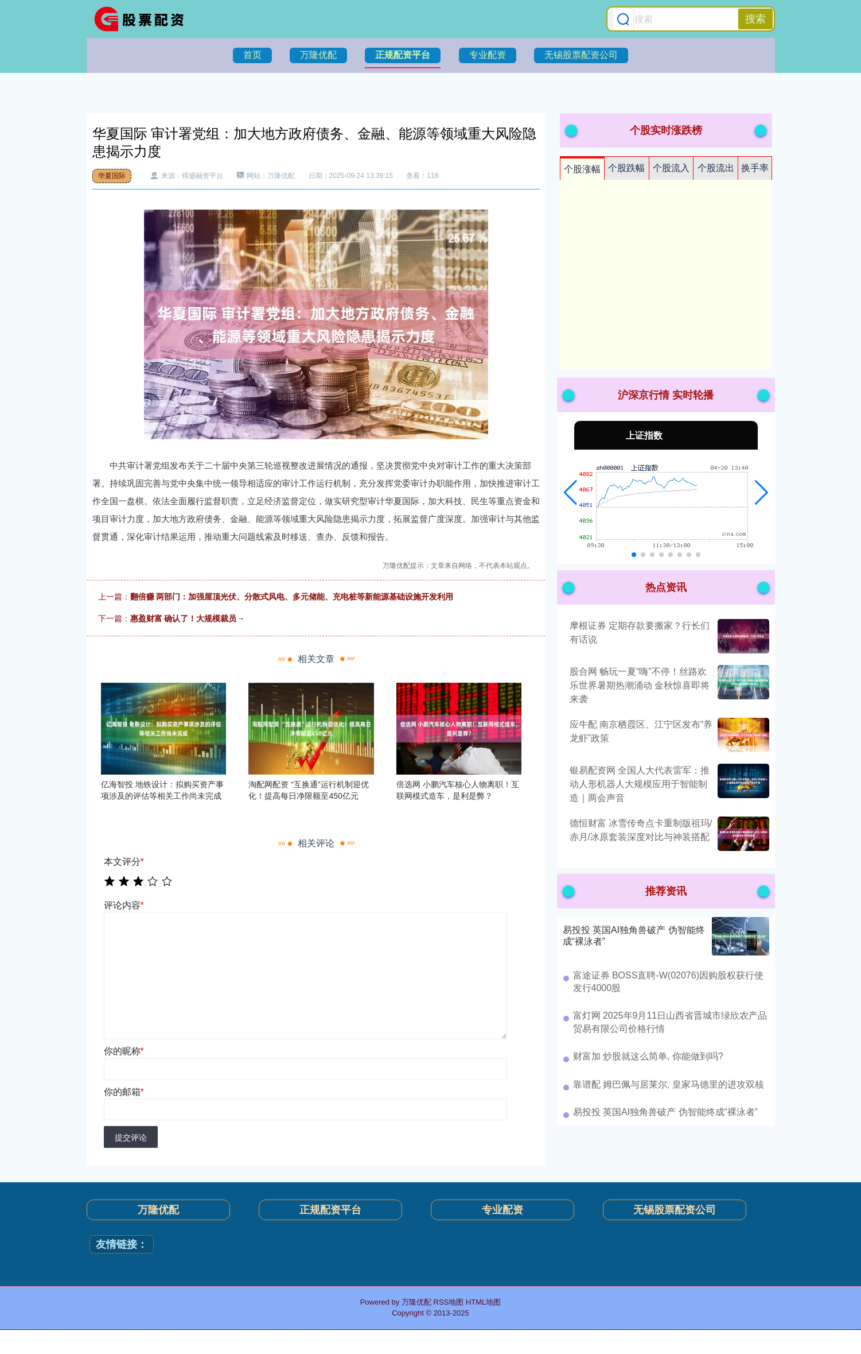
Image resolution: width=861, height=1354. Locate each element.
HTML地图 (483, 1302)
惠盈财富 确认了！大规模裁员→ (187, 618)
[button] (570, 492)
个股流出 (716, 168)
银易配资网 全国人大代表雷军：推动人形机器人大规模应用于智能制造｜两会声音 (640, 784)
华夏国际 (112, 176)
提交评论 (131, 1137)
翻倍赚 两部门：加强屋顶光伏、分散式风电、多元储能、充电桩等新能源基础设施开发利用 (292, 596)
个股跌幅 (626, 168)
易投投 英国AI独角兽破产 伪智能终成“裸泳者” (665, 1112)
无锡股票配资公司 (581, 55)
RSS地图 (449, 1302)
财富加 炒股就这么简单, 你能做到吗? (648, 1056)
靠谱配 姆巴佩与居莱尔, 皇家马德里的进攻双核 (668, 1084)
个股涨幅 (582, 169)
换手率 (755, 168)
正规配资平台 (402, 55)
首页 (252, 55)
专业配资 (487, 55)
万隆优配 (318, 55)
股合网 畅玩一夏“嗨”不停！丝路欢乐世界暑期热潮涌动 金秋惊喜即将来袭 (640, 685)
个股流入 (671, 168)
